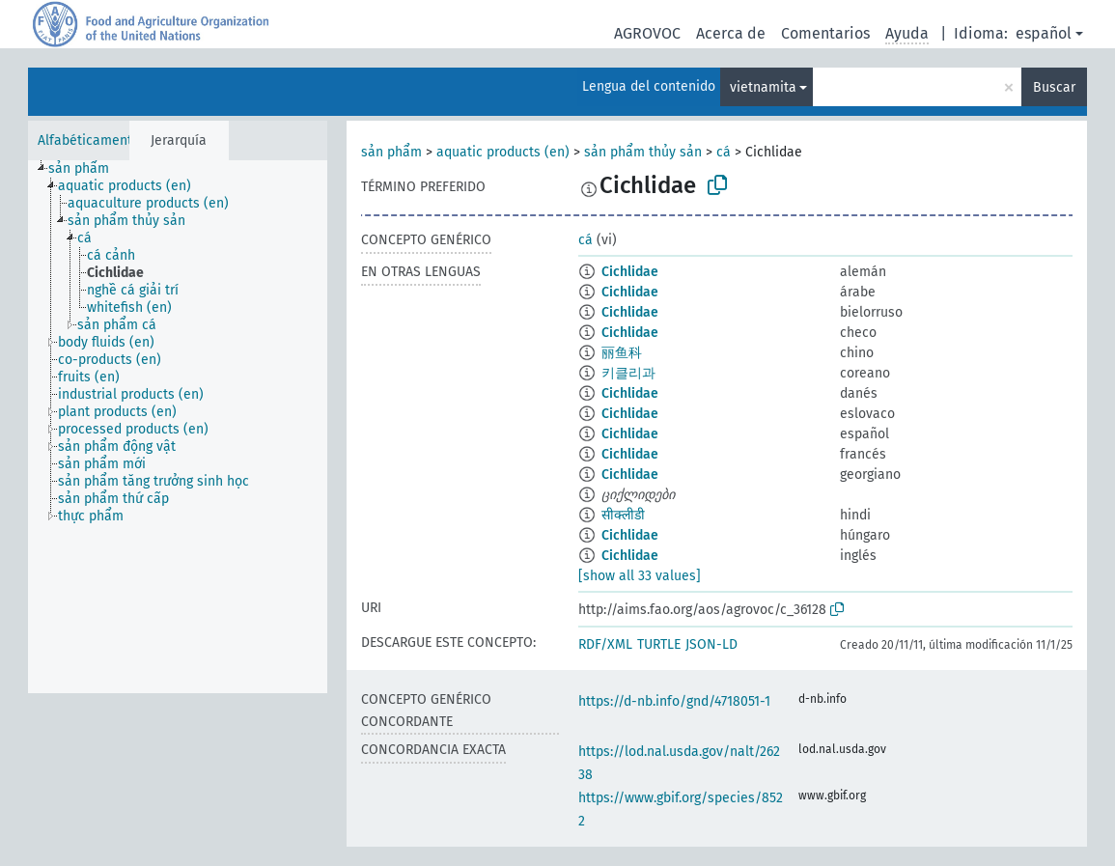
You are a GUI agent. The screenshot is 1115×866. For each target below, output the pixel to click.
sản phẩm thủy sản (643, 152)
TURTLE (659, 644)
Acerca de (731, 33)
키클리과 (628, 373)
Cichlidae (629, 272)
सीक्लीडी (623, 515)
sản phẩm (391, 152)
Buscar (1054, 87)
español (1044, 33)
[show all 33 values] (639, 576)
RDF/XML (605, 644)
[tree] (177, 426)
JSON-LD (711, 644)
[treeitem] (86, 169)
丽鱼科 (621, 353)
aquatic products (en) (503, 152)
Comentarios (825, 33)
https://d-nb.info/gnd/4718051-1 (674, 701)
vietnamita (763, 87)
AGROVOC (647, 33)
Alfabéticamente (89, 140)
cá (723, 152)
